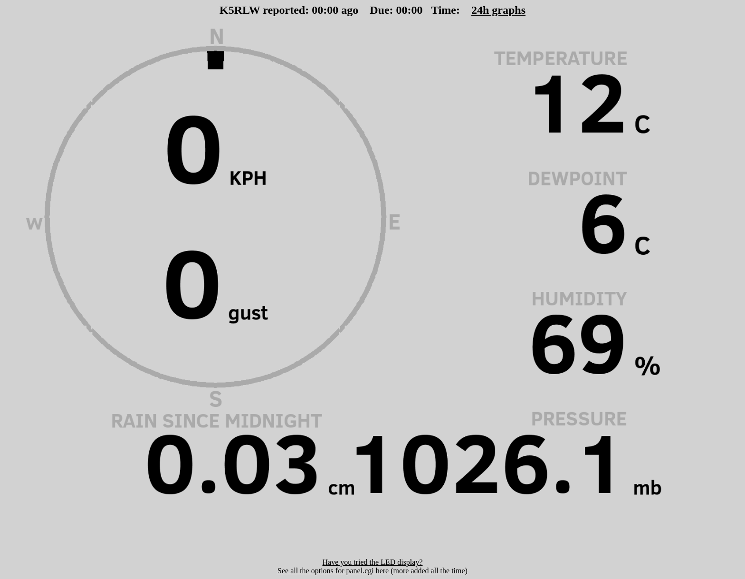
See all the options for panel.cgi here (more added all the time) (372, 571)
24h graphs (498, 10)
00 (317, 10)
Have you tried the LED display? (372, 562)
